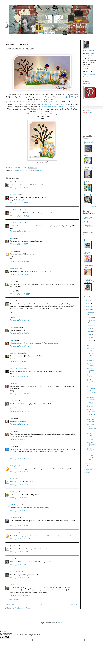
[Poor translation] (7, 637)
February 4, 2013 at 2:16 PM (19, 320)
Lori (11, 559)
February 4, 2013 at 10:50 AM (20, 231)
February (91, 344)
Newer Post (10, 604)
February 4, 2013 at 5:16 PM (19, 361)
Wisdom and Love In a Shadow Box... (91, 457)
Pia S (12, 431)
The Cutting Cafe (72, 97)
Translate (88, 113)
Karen (12, 418)
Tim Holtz (87, 222)
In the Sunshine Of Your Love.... (91, 436)
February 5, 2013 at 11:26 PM (20, 459)
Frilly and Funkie (87, 253)
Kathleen (13, 251)
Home (42, 604)
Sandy (12, 383)
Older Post (74, 604)
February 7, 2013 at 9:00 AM (20, 539)
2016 (88, 301)
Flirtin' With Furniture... (91, 421)
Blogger (60, 623)
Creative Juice (88, 195)
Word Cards (38, 170)
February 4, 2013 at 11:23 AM (19, 244)
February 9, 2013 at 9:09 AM (20, 578)
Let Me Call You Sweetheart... (91, 427)
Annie (12, 301)
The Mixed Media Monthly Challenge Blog (89, 280)
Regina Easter (14, 268)
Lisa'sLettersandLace (16, 210)
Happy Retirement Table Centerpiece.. (91, 390)
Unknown (13, 533)
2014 (88, 307)
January (90, 463)
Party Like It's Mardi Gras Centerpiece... (91, 413)
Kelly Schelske (15, 327)
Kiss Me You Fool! (91, 450)
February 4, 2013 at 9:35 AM (19, 203)
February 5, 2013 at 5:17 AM (19, 424)
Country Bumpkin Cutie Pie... (91, 444)
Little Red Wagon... (90, 364)
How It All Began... (90, 349)
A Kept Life (87, 156)
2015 (88, 304)
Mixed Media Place (88, 266)
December (91, 313)
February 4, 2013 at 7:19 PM (19, 394)
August (90, 325)
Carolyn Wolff (15, 572)
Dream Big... (91, 360)
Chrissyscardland (89, 143)
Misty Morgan (15, 505)
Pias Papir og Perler (88, 168)
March (90, 341)
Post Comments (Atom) (22, 608)
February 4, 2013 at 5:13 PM (19, 346)
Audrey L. (13, 466)
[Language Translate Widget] (93, 107)
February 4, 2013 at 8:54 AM (19, 188)
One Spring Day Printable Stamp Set (54, 104)
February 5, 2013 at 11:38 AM (20, 439)
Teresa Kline (14, 401)
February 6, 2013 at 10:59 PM (20, 511)
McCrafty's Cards (16, 353)
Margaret (13, 585)
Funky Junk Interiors (88, 218)
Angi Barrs (13, 492)
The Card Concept (87, 239)
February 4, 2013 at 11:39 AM (19, 261)
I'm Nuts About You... (90, 382)
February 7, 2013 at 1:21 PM (19, 552)
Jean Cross (13, 546)
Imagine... (90, 406)
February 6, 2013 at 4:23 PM (19, 498)
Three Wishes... (90, 376)
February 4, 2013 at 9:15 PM (19, 411)
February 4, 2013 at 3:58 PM (19, 333)
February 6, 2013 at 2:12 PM (19, 472)
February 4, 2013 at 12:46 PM (20, 294)
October (90, 317)
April (89, 338)
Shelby (12, 446)
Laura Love (14, 518)
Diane (12, 238)
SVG (23, 170)
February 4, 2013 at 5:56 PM (19, 376)
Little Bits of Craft (88, 182)
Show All (94, 206)
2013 (88, 310)
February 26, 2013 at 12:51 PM (20, 595)
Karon (12, 182)
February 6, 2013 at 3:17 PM (19, 485)
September (91, 321)
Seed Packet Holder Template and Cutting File (58, 107)
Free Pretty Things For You (89, 226)
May (89, 335)
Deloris (12, 479)
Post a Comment (13, 600)
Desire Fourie (14, 195)
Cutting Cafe (35, 109)
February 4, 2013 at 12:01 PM (20, 274)
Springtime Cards (15, 170)
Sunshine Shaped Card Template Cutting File (36, 102)
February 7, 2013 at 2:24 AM (19, 526)
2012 (88, 469)
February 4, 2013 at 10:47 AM (20, 216)
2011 (87, 472)
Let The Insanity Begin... (90, 370)
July (89, 329)
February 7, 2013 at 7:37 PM (19, 565)
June (89, 332)
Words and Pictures (16, 368)
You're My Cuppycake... (91, 355)
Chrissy (12, 281)
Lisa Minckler (89, 51)
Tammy (12, 340)
